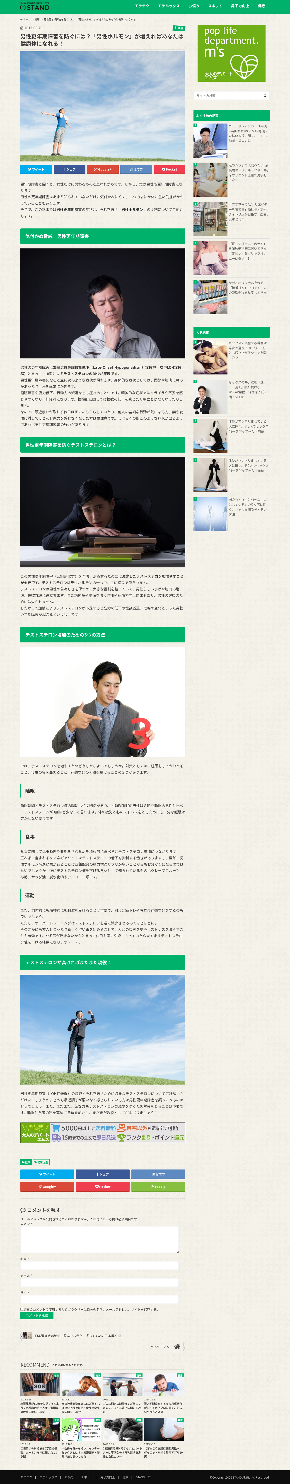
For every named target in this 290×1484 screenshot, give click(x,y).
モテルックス (169, 5)
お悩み (193, 5)
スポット (215, 5)
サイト (25, 1292)
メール (26, 1275)
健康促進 (42, 1162)
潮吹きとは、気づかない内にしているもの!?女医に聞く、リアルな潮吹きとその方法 (248, 507)
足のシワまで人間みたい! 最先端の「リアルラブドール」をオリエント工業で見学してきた (248, 172)
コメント (26, 1223)
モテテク (142, 5)
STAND (237, 1477)
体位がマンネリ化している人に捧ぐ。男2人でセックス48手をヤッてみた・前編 (248, 426)
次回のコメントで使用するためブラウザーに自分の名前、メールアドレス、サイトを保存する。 (91, 1309)
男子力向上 (240, 5)
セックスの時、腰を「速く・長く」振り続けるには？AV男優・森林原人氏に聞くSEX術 (248, 389)
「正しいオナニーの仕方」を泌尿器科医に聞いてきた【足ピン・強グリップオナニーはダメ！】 (248, 251)
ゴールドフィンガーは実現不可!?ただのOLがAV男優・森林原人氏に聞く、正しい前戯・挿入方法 (248, 133)
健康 (261, 5)
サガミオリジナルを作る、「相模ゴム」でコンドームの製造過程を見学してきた (248, 287)
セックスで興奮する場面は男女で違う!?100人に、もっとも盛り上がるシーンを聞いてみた (249, 350)
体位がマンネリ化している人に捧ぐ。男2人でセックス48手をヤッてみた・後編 (248, 465)
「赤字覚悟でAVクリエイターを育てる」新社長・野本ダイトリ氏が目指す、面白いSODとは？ (249, 211)
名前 (24, 1258)
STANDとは (143, 1477)
